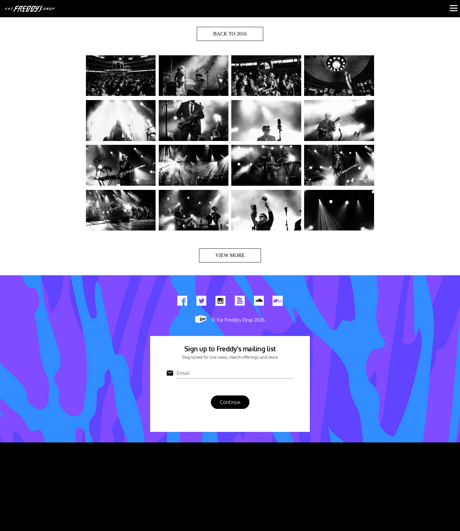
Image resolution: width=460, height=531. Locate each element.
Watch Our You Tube (239, 302)
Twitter (201, 302)
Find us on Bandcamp (278, 302)
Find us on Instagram (220, 302)
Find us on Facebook (182, 302)
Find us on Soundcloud (258, 302)
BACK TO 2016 (230, 33)
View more (230, 255)
